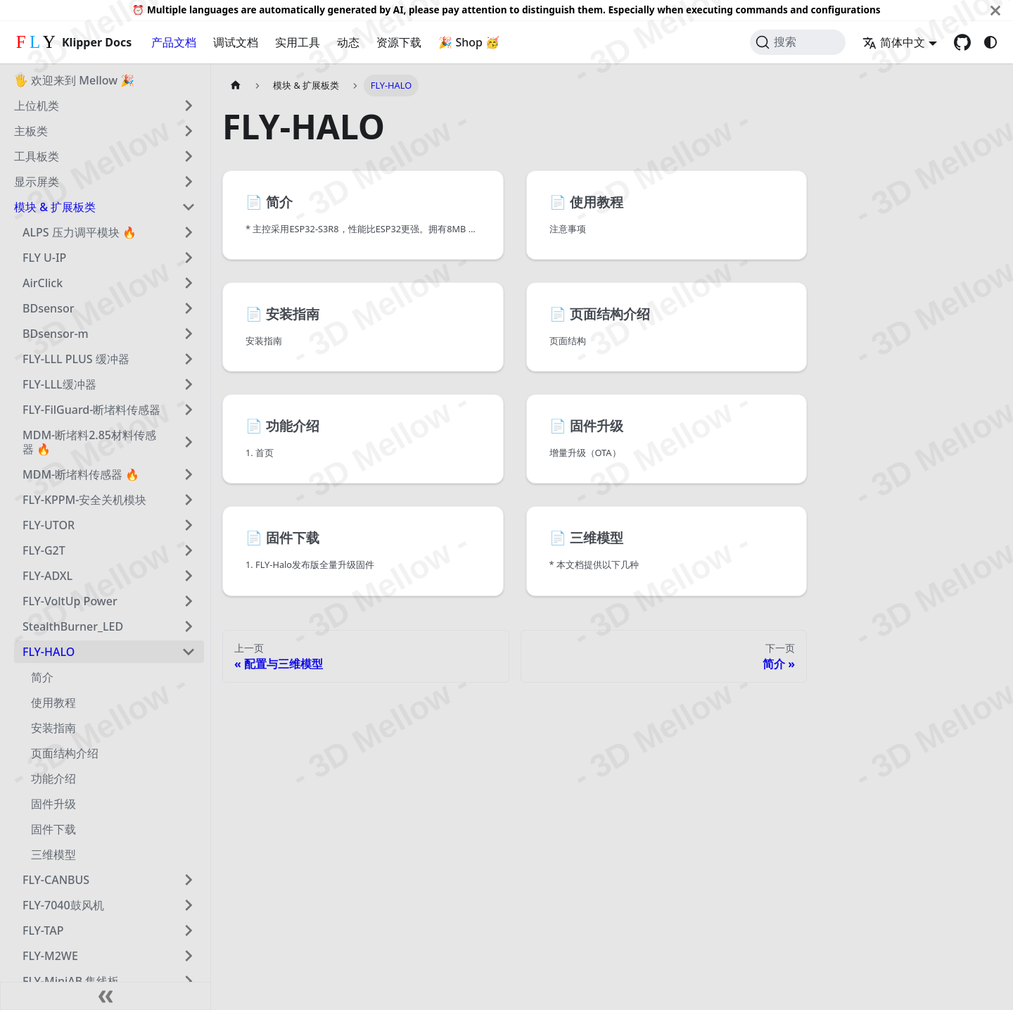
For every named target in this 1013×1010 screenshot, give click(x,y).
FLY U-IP (44, 257)
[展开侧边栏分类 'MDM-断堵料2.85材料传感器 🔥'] (188, 442)
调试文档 (235, 42)
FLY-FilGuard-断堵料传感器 (91, 409)
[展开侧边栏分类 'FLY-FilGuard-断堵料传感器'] (188, 409)
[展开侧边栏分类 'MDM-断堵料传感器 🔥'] (188, 474)
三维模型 (53, 854)
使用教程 (53, 702)
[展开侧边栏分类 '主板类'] (188, 131)
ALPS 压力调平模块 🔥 (79, 232)
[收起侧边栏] (105, 996)
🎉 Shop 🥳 (468, 42)
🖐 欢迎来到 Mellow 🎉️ (74, 80)
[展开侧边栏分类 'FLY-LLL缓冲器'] (188, 384)
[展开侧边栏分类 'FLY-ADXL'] (188, 575)
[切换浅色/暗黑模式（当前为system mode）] (990, 42)
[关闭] (995, 10)
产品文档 (173, 42)
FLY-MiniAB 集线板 (71, 981)
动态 (348, 42)
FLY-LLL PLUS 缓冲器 (76, 359)
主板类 (31, 131)
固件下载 (53, 829)
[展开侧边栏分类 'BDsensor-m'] (188, 333)
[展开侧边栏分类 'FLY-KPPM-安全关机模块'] (188, 499)
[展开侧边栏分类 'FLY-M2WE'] (188, 956)
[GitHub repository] (962, 42)
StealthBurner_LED (73, 626)
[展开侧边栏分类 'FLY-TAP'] (188, 930)
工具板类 (36, 156)
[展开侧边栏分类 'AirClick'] (188, 283)
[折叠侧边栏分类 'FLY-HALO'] (188, 651)
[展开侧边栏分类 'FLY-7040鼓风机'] (188, 905)
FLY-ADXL (47, 575)
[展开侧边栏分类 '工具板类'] (188, 156)
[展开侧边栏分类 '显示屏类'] (188, 181)
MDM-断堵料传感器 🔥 (81, 474)
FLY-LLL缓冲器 (59, 384)
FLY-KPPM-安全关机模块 (84, 499)
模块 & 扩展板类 (55, 207)
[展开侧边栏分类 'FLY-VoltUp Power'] (188, 601)
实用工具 (297, 42)
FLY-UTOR (49, 525)
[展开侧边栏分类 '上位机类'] (188, 105)
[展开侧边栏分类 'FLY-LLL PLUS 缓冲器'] (188, 359)
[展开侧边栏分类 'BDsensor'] (188, 308)
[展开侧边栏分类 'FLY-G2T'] (188, 550)
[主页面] (235, 85)
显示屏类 (36, 181)
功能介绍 (53, 778)
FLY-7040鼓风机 (63, 905)
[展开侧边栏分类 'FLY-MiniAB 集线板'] (188, 981)
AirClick (43, 283)
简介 (42, 677)
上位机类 (36, 105)
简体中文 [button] (893, 42)
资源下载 (398, 42)
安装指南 (53, 728)
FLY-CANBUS (56, 880)
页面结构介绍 (64, 753)
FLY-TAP (43, 930)
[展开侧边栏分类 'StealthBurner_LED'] (188, 626)
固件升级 (53, 804)
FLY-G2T (44, 550)
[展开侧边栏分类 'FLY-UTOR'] (188, 525)
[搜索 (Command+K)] (798, 42)
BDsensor (48, 308)
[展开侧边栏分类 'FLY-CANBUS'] (188, 880)
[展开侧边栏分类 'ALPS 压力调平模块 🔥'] (188, 232)
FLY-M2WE (50, 956)
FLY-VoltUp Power (70, 601)
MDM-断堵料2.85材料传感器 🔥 (89, 442)
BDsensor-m (56, 333)
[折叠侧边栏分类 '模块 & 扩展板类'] (188, 207)
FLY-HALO (49, 651)
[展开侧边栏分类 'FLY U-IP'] (188, 257)
